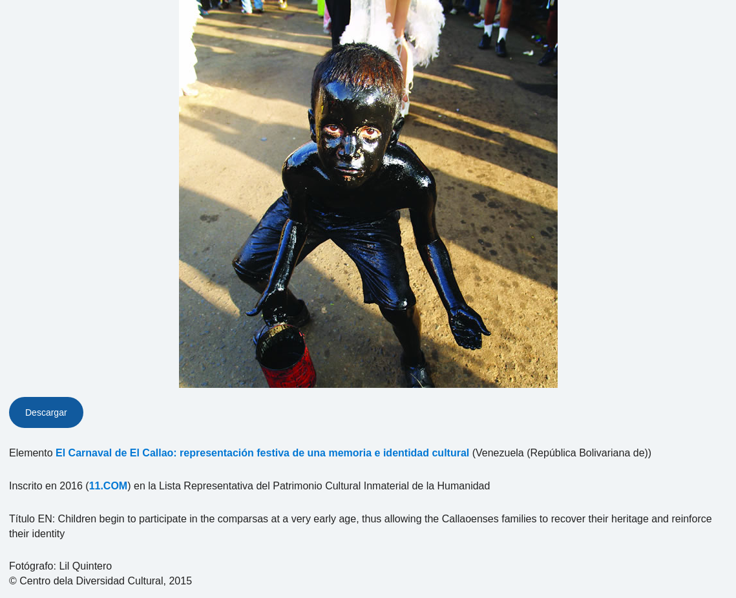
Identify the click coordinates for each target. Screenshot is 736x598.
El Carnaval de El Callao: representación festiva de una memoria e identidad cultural (262, 452)
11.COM (108, 485)
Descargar (46, 412)
